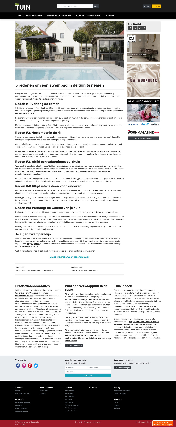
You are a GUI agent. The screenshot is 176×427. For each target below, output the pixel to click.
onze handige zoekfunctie (86, 299)
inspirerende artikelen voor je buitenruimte (84, 338)
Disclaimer (18, 405)
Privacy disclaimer (21, 408)
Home (21, 15)
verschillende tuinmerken (85, 335)
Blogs (116, 402)
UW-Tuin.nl (68, 399)
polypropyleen (33, 244)
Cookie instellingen (21, 411)
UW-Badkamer (69, 390)
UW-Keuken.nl (69, 396)
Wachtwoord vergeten (22, 393)
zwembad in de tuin (27, 113)
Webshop (110, 15)
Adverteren (43, 390)
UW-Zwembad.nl (70, 408)
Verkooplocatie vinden (88, 15)
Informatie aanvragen (59, 15)
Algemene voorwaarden (23, 402)
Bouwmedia (35, 422)
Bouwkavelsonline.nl (71, 411)
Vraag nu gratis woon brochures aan (69, 256)
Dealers (116, 405)
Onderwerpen (33, 15)
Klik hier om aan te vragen (162, 423)
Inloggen (18, 390)
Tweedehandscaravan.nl (122, 390)
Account (147, 6)
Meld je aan (88, 375)
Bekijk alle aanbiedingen (143, 138)
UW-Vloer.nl (69, 402)
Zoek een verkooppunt (74, 346)
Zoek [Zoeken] (96, 6)
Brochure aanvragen (122, 368)
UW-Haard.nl (69, 393)
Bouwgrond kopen (120, 393)
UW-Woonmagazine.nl (72, 405)
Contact (42, 393)
